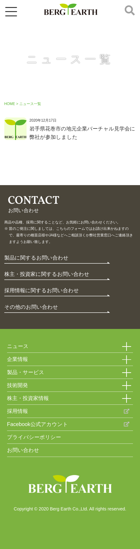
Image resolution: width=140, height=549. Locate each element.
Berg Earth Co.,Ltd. (70, 485)
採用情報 (17, 411)
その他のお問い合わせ (31, 307)
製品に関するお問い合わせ (36, 258)
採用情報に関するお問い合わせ (41, 290)
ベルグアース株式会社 (70, 9)
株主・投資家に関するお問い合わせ (46, 274)
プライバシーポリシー (34, 437)
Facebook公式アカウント (37, 424)
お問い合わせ (23, 450)
